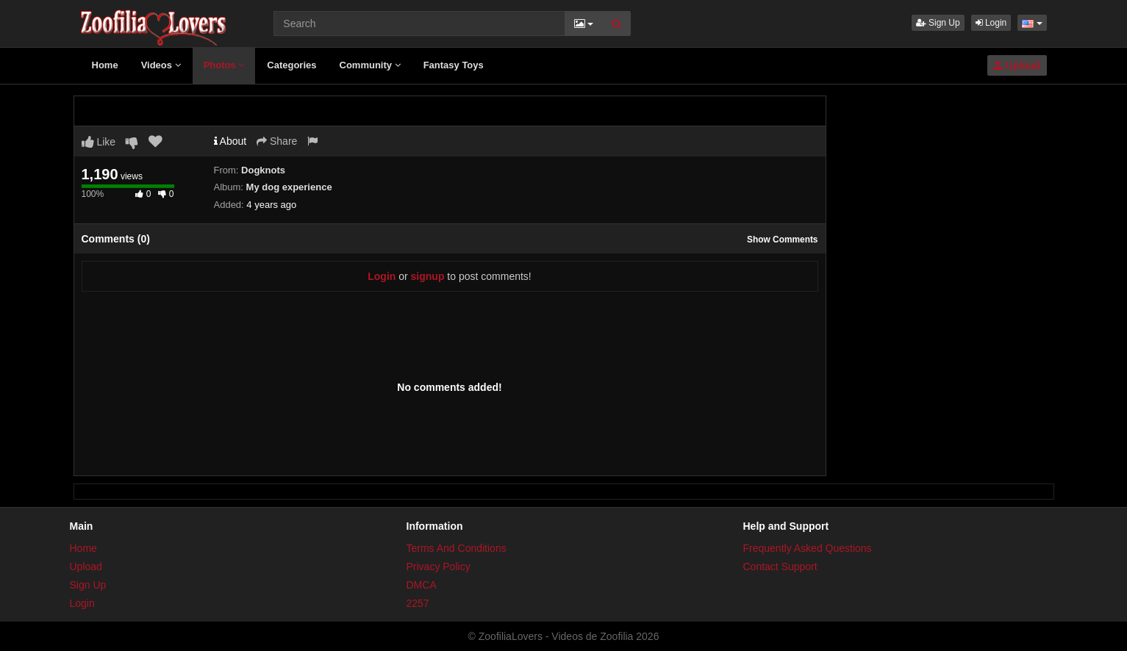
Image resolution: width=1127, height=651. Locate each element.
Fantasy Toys (453, 65)
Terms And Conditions (457, 548)
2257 (418, 603)
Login (991, 23)
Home (105, 65)
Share (277, 141)
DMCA (422, 585)
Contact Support (780, 566)
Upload (1016, 65)
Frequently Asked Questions (807, 548)
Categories (291, 65)
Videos (161, 65)
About (230, 141)
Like (99, 142)
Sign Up (938, 23)
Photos (224, 65)
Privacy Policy (439, 566)
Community (370, 65)
